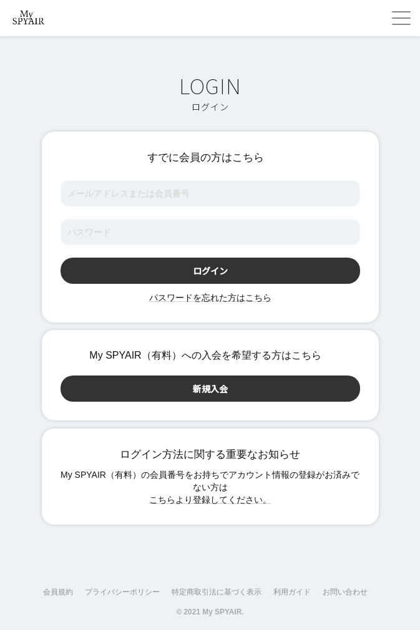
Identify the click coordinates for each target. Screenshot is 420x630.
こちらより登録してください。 (210, 500)
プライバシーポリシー (122, 592)
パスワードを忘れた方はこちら (210, 298)
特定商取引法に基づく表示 (216, 592)
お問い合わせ (345, 592)
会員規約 (58, 592)
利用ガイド (292, 592)
